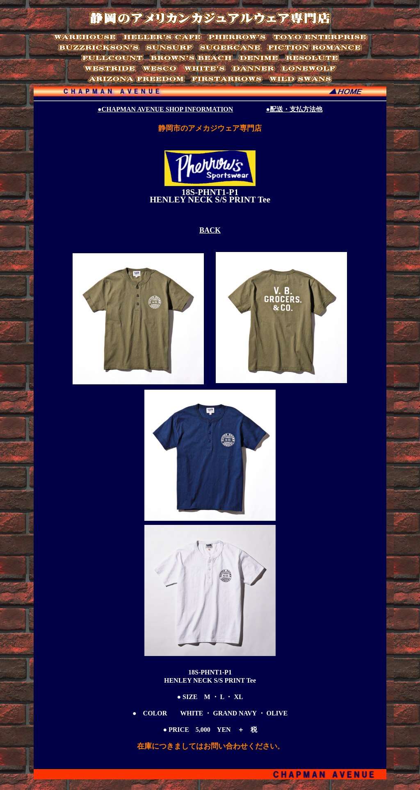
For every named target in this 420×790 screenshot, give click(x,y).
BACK (210, 230)
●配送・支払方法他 (294, 109)
